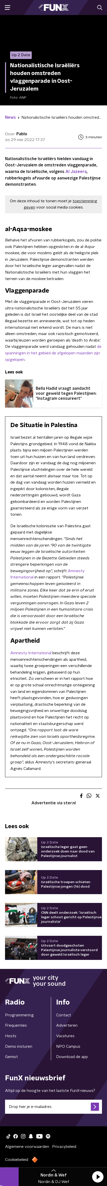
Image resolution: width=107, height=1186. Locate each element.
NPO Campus (68, 1046)
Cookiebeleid (16, 1160)
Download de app (72, 1057)
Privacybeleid (64, 1147)
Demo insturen (18, 1046)
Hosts (10, 1036)
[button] (98, 1177)
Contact (63, 1015)
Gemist (11, 1057)
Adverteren (67, 1025)
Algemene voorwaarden (27, 1147)
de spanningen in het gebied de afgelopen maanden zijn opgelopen (53, 353)
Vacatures (65, 1036)
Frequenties (16, 1025)
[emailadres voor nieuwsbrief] (53, 1107)
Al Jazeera (76, 172)
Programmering (19, 1015)
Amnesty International (30, 653)
